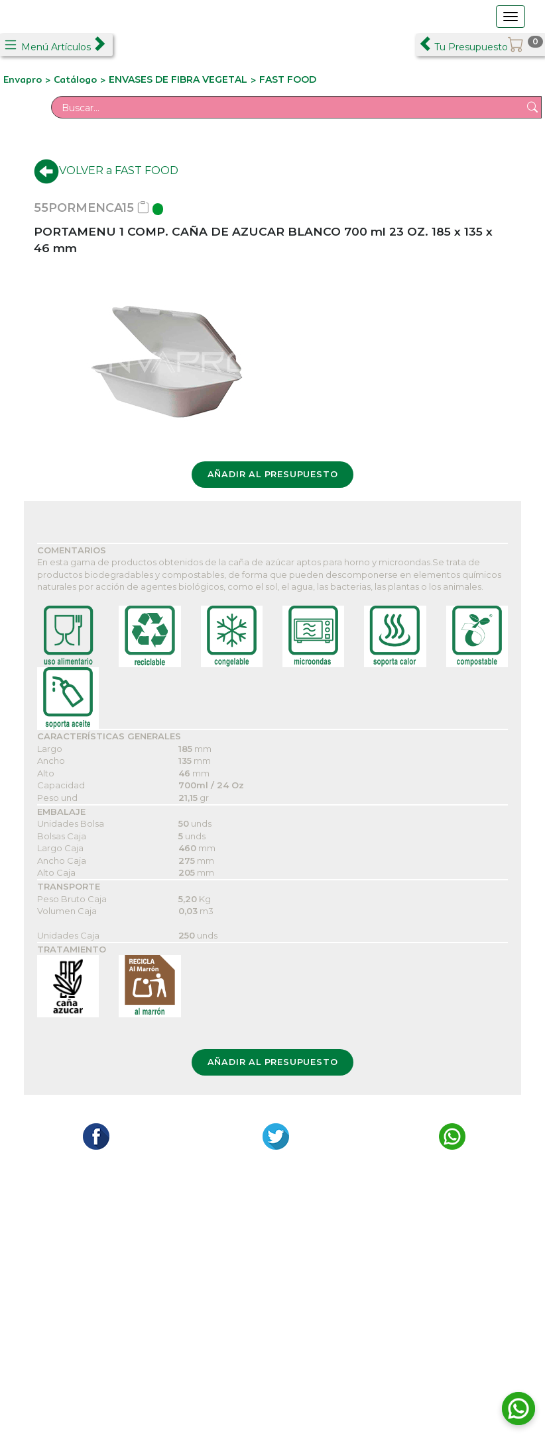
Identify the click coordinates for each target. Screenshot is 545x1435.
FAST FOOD (287, 79)
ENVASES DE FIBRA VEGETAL (178, 79)
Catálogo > (81, 79)
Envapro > (28, 79)
